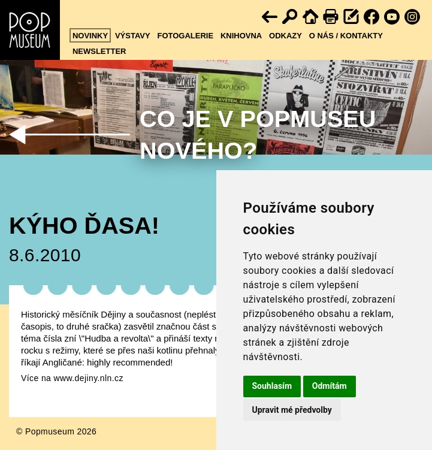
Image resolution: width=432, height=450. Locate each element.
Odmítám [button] (329, 386)
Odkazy (285, 35)
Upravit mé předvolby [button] (292, 410)
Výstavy (132, 35)
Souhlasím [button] (272, 386)
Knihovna (241, 35)
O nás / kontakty (346, 35)
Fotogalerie (185, 35)
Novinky (90, 35)
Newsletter (99, 51)
